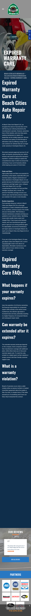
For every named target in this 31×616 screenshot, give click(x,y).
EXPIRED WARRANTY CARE (18, 78)
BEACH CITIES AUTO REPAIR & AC (14, 73)
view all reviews (15, 559)
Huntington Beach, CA (13, 544)
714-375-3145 (6, 233)
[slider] (15, 534)
